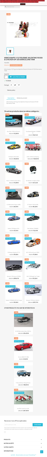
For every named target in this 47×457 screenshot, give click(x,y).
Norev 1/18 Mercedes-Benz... (13, 180)
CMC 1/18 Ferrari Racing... (33, 156)
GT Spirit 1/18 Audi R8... (33, 204)
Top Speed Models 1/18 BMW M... (33, 132)
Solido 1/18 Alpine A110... (14, 228)
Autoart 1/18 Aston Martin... (33, 300)
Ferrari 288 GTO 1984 (23, 357)
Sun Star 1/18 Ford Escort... (14, 131)
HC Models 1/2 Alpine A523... (33, 180)
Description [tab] (11, 98)
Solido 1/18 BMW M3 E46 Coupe (14, 300)
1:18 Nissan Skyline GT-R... (13, 252)
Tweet (15, 85)
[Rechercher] (12, 6)
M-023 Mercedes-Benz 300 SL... (23, 331)
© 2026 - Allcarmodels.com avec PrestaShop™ (23, 455)
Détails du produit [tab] (22, 98)
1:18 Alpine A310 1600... (14, 156)
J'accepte (23, 4)
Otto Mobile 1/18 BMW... (33, 228)
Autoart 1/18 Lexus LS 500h (14, 276)
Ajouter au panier (17, 77)
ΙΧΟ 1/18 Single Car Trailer (33, 276)
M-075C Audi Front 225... (23, 408)
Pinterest (18, 85)
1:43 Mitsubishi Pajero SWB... (13, 204)
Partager (11, 85)
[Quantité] (6, 77)
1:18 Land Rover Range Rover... (23, 383)
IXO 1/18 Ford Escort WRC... (33, 252)
